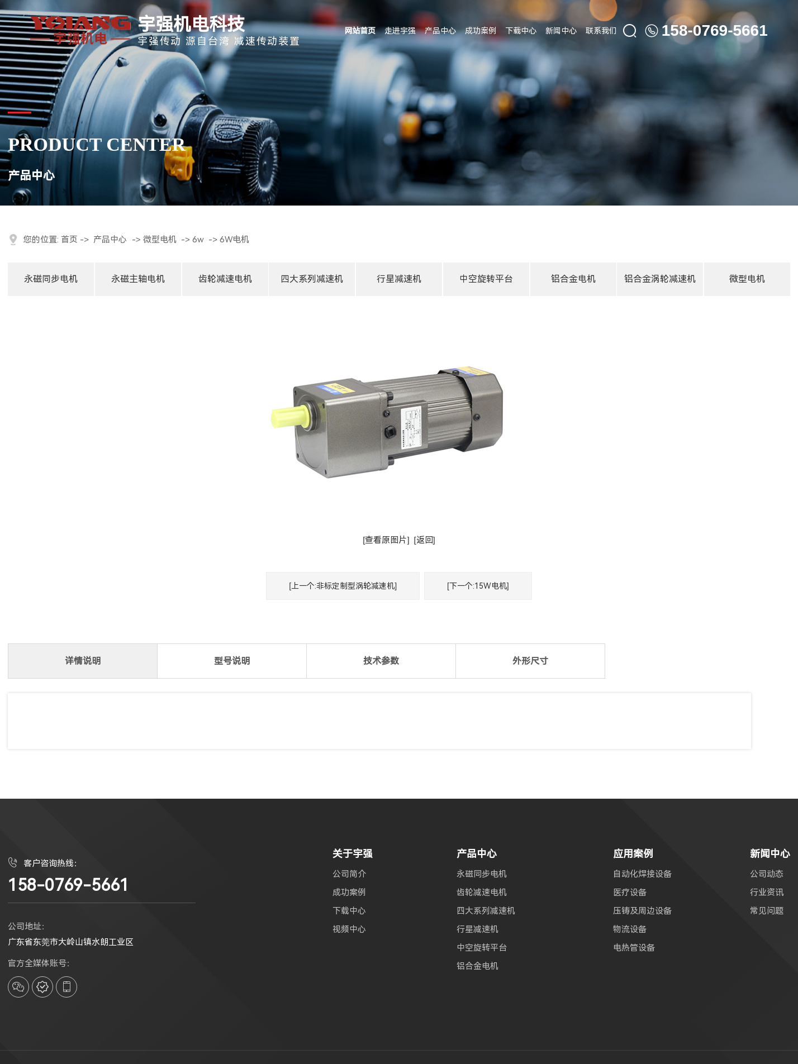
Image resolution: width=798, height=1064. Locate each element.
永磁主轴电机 (138, 279)
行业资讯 (766, 893)
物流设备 (630, 929)
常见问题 (766, 911)
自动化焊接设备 (642, 874)
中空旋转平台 (486, 279)
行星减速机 (399, 279)
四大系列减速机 (312, 279)
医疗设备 (630, 893)
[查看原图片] (386, 540)
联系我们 (601, 30)
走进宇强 (400, 30)
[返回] (424, 540)
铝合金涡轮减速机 (660, 279)
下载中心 (520, 30)
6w (198, 240)
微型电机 (160, 240)
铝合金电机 (573, 279)
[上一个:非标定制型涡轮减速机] (343, 585)
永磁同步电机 (51, 279)
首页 (69, 240)
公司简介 (349, 874)
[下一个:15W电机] (478, 585)
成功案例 (480, 30)
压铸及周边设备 (642, 911)
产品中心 (440, 30)
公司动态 (766, 874)
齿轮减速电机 (225, 279)
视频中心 (349, 929)
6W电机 (234, 240)
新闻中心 (561, 30)
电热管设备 (634, 948)
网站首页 (360, 30)
